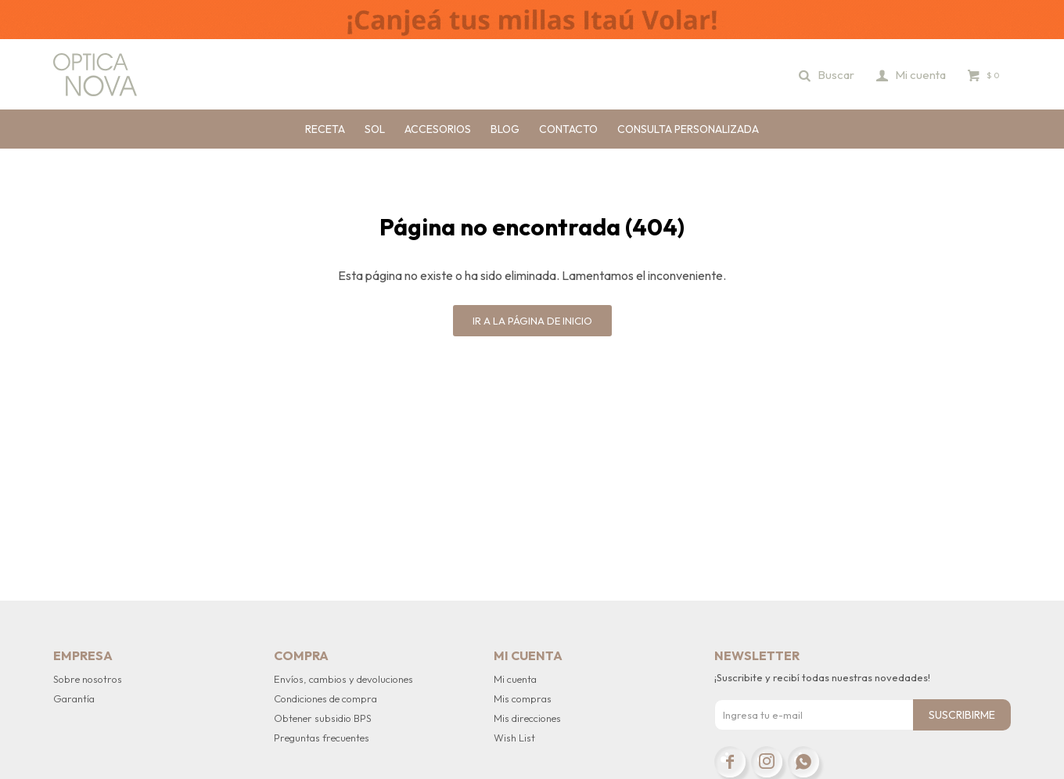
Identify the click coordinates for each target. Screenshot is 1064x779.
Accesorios (437, 129)
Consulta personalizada (688, 129)
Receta (325, 129)
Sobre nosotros (87, 679)
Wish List (514, 737)
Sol (375, 129)
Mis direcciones (527, 718)
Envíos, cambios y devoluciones (343, 679)
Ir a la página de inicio (532, 320)
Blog (505, 129)
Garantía (74, 698)
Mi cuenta (515, 679)
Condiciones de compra (325, 698)
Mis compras (523, 698)
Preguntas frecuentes (321, 737)
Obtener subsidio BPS (323, 718)
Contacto (568, 129)
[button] (827, 74)
